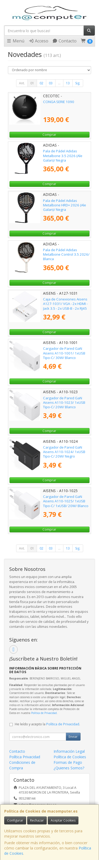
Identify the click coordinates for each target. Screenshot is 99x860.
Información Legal (69, 751)
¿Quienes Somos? (69, 767)
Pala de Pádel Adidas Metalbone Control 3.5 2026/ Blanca (66, 254)
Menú (15, 41)
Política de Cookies (70, 756)
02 (41, 83)
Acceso (38, 41)
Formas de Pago (68, 762)
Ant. (22, 83)
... (59, 83)
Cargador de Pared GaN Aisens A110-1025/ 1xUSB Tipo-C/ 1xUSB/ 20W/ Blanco (65, 501)
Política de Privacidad (44, 713)
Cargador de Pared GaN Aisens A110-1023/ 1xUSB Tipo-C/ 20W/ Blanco (64, 403)
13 (68, 83)
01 (32, 83)
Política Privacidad (24, 756)
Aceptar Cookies (63, 820)
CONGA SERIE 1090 (58, 101)
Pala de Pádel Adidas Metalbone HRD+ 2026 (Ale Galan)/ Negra (64, 205)
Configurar (15, 820)
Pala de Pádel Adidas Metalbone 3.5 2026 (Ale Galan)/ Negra (62, 156)
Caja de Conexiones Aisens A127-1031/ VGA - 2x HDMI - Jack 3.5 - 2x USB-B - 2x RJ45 (65, 304)
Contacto (64, 41)
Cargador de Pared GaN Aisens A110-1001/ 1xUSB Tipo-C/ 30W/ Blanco (64, 353)
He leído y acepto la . (47, 724)
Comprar (49, 134)
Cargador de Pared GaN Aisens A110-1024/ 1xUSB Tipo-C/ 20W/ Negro (64, 452)
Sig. (77, 83)
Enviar (73, 736)
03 (51, 83)
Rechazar (37, 820)
